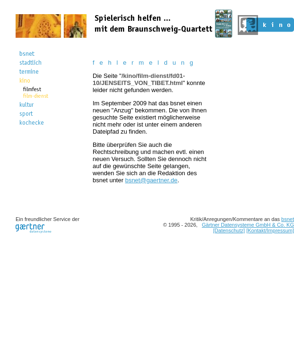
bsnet (287, 219)
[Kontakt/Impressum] (270, 230)
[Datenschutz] (229, 230)
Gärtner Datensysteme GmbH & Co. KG (248, 225)
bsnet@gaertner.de (151, 180)
